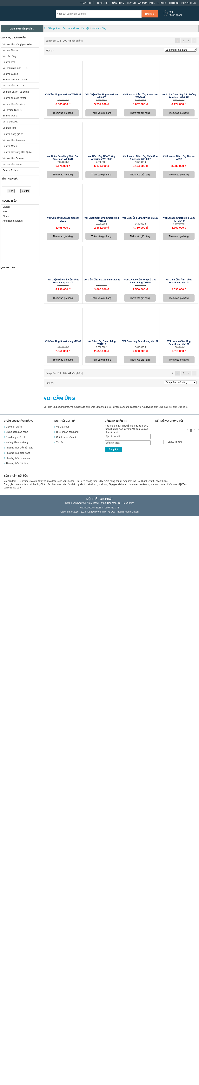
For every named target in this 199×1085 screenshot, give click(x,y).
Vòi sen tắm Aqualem (14, 140)
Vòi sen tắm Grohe (12, 164)
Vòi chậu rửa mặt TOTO (15, 68)
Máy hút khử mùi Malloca (43, 481)
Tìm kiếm (150, 14)
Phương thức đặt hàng (17, 463)
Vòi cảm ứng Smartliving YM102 (140, 341)
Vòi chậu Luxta (10, 121)
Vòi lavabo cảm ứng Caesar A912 (179, 157)
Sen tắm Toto (10, 128)
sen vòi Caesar (66, 481)
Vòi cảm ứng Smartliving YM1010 (102, 343)
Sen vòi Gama (10, 115)
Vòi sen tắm (10, 481)
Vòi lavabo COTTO (12, 110)
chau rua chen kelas (138, 484)
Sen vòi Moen (10, 146)
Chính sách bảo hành (17, 432)
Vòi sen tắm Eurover (13, 158)
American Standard (13, 220)
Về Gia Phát (62, 426)
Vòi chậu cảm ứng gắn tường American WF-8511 (179, 96)
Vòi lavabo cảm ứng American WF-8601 (140, 96)
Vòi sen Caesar (11, 50)
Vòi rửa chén (69, 484)
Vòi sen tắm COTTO (13, 85)
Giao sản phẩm (14, 426)
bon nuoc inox (158, 484)
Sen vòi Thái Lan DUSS (15, 79)
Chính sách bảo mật (66, 437)
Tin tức (59, 442)
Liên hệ (161, 3)
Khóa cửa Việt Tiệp (177, 484)
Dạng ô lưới (56, 50)
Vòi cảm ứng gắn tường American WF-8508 (102, 157)
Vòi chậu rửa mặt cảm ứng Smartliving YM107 (63, 281)
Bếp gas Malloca (117, 484)
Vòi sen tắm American (14, 104)
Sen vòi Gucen (10, 74)
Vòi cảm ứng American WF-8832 (63, 94)
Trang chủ (87, 3)
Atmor (6, 216)
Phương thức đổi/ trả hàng (19, 447)
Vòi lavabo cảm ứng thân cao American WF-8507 (140, 157)
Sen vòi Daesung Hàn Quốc (17, 152)
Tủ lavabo (23, 481)
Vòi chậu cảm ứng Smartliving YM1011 (101, 219)
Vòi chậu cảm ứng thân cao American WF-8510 (63, 157)
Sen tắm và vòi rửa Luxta (16, 91)
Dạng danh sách (59, 50)
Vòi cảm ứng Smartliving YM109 (140, 218)
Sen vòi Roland (10, 170)
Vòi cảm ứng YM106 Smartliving (102, 279)
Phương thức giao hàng (18, 453)
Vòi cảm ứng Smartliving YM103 (63, 341)
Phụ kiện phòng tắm (86, 481)
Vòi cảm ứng (9, 56)
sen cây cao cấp (12, 487)
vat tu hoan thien (158, 481)
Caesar (6, 207)
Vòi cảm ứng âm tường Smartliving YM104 (178, 281)
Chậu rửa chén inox (50, 484)
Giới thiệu (103, 3)
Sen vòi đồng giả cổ (13, 134)
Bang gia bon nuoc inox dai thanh (21, 484)
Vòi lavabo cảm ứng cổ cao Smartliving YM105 (140, 281)
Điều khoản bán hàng (67, 432)
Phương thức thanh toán (18, 458)
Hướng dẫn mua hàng (141, 3)
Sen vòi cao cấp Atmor (14, 98)
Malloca (103, 484)
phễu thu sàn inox (87, 484)
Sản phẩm (118, 3)
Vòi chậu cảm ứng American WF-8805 (101, 96)
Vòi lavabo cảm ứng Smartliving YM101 (179, 343)
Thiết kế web (108, 511)
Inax (5, 211)
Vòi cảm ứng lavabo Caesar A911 (63, 219)
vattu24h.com (175, 442)
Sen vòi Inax (9, 62)
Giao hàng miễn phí (16, 437)
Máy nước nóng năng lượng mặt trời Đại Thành (123, 481)
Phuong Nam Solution (127, 511)
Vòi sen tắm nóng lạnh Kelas (17, 44)
